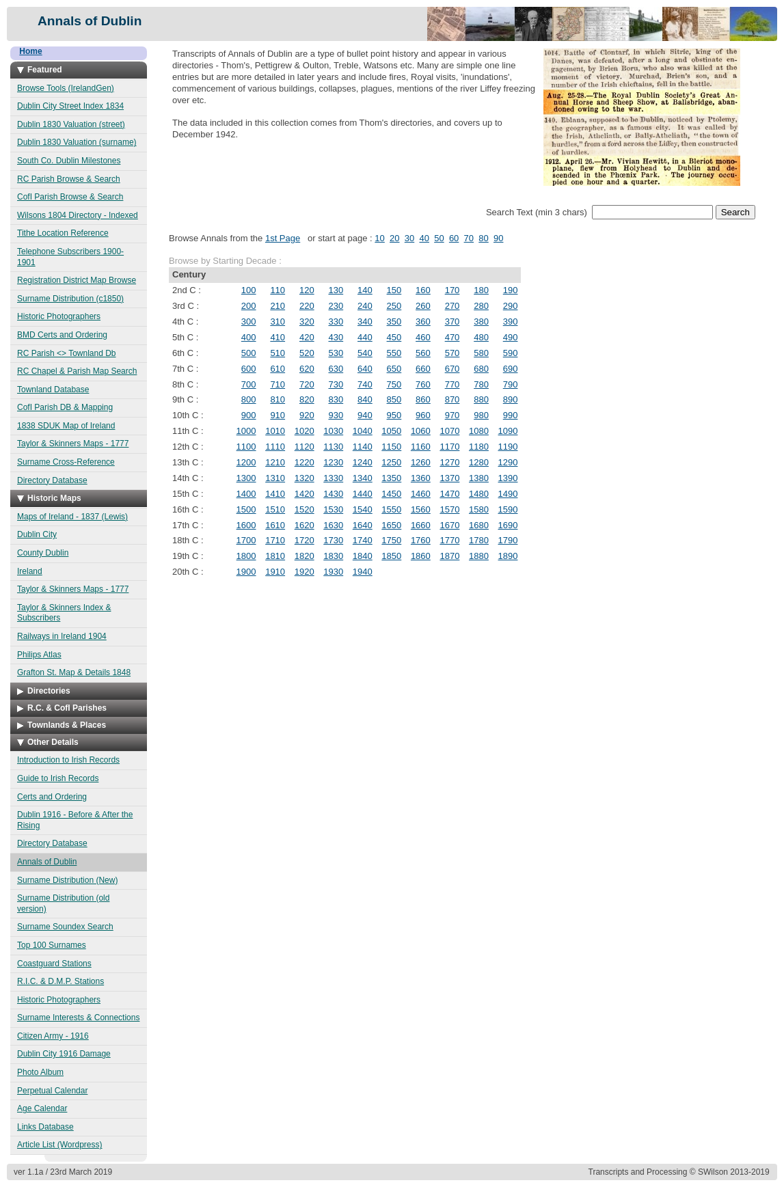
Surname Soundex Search (65, 926)
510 (277, 353)
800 (248, 399)
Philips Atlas (39, 654)
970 (452, 415)
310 (277, 321)
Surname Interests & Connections (78, 1017)
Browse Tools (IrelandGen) (65, 88)
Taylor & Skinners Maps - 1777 (73, 443)
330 (335, 321)
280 (481, 306)
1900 (246, 572)
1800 (246, 556)
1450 (391, 494)
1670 (449, 525)
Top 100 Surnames (51, 945)
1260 (421, 462)
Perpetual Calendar (52, 1090)
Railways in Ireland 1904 (62, 636)
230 (335, 306)
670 (452, 369)
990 (510, 415)
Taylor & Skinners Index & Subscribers (64, 613)
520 (306, 353)
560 (423, 353)
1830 (333, 556)
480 (481, 337)
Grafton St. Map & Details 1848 (74, 672)
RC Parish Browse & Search (68, 179)
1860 (421, 556)
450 (394, 337)
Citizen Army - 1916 (53, 1036)
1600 (246, 525)
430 (335, 337)
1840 (363, 556)
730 (335, 384)
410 (277, 337)
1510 (275, 509)
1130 (333, 446)
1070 (449, 431)
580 (481, 353)
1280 (479, 462)
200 (248, 306)
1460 (421, 494)
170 (452, 290)
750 (394, 384)
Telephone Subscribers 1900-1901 (70, 257)
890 (510, 399)
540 (365, 353)
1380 (479, 478)
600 (248, 369)
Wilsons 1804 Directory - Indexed (77, 215)
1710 (275, 540)
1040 (363, 431)
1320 (304, 478)
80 (483, 238)
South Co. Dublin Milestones (68, 160)
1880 (479, 556)
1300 (246, 478)
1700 (246, 540)
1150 (391, 446)
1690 (508, 525)
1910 (275, 572)
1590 (508, 509)
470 (452, 337)
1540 (363, 509)
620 (306, 369)
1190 (508, 446)
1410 (275, 494)
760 (423, 384)
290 (510, 306)
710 (277, 384)
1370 (449, 478)
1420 (304, 494)
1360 (421, 478)
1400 (246, 494)
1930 (333, 572)
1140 (363, 446)
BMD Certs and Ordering (62, 335)
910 (277, 415)
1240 (363, 462)
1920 (304, 572)
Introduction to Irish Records (68, 760)
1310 (275, 478)
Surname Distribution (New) (67, 880)
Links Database (45, 1127)
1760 (421, 540)
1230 (333, 462)
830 (335, 399)
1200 (246, 462)
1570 (449, 509)
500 (248, 353)
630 (335, 369)
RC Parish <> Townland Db (66, 353)
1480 (479, 494)
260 (423, 306)
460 (423, 337)
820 (306, 399)
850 (394, 399)
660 (423, 369)
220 (306, 306)
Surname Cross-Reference (66, 462)
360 (423, 321)
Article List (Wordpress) (59, 1144)
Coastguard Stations (54, 963)
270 (452, 306)
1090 (508, 431)
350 (394, 321)
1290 (508, 462)
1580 (479, 509)
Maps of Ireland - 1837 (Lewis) (72, 516)
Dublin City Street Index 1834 (70, 106)
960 (423, 415)
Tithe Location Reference (63, 233)
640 (365, 369)
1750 (391, 540)
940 (365, 415)
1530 (333, 509)
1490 (508, 494)
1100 (246, 446)
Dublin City (37, 534)
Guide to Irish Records (57, 778)
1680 (479, 525)
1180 (479, 446)
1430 (333, 494)
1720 (304, 540)
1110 (275, 446)
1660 (421, 525)
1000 (246, 431)
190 (510, 290)
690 (510, 369)
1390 (508, 478)
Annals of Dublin (47, 862)
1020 (304, 431)
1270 (449, 462)
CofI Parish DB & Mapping (65, 407)
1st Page (282, 238)
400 (248, 337)
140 (365, 290)
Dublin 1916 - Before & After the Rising (75, 820)
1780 (479, 540)
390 (510, 321)
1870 (449, 556)
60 (454, 238)
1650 (391, 525)
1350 (391, 478)
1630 (333, 525)
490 (510, 337)
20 (394, 238)
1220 (304, 462)
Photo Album (40, 1072)
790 (510, 384)
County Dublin (42, 553)
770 (452, 384)
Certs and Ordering (52, 797)
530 (335, 353)
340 (365, 321)
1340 (363, 478)
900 (248, 415)
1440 (363, 494)
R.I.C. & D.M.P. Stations (60, 981)
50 (439, 238)
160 (423, 290)
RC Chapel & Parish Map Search (77, 371)
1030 (333, 431)
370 (452, 321)
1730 (333, 540)
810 (277, 399)
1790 (508, 540)
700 (248, 384)
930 (335, 415)
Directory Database (52, 480)
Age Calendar (42, 1108)
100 (248, 290)
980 (481, 415)
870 (452, 399)
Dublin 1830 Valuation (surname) (77, 142)
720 (306, 384)
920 (306, 415)
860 (423, 399)
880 (481, 399)
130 (335, 290)
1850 (391, 556)
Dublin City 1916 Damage (64, 1054)
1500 (246, 509)
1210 (275, 462)
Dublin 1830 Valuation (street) (71, 124)
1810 (275, 556)
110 (277, 290)
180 (481, 290)
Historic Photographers (58, 316)
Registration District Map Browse (76, 280)
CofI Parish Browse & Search (70, 197)
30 (409, 238)
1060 (421, 431)
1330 (333, 478)
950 (394, 415)
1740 (363, 540)
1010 (275, 431)
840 (365, 399)
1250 (391, 462)
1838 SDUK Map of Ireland (66, 426)
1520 (304, 509)
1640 (363, 525)
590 (510, 353)
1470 (449, 494)
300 (248, 321)
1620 (304, 525)
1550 (391, 509)
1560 (421, 509)
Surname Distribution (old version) (63, 903)
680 (481, 369)
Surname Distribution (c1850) (70, 298)
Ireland (29, 571)
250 (394, 306)
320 (306, 321)
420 (306, 337)
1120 (304, 446)
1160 (421, 446)
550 (394, 353)
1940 (363, 572)
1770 (449, 540)
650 (394, 369)
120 (306, 290)
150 (394, 290)
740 (365, 384)
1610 (275, 525)
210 (277, 306)
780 (481, 384)
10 (379, 238)
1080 (479, 431)
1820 (304, 556)
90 (498, 238)
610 (277, 369)
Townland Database (53, 389)
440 (365, 337)
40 (424, 238)
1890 (508, 556)
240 (365, 306)
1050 (391, 431)
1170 (449, 446)
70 (469, 238)
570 (452, 353)
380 (481, 321)
